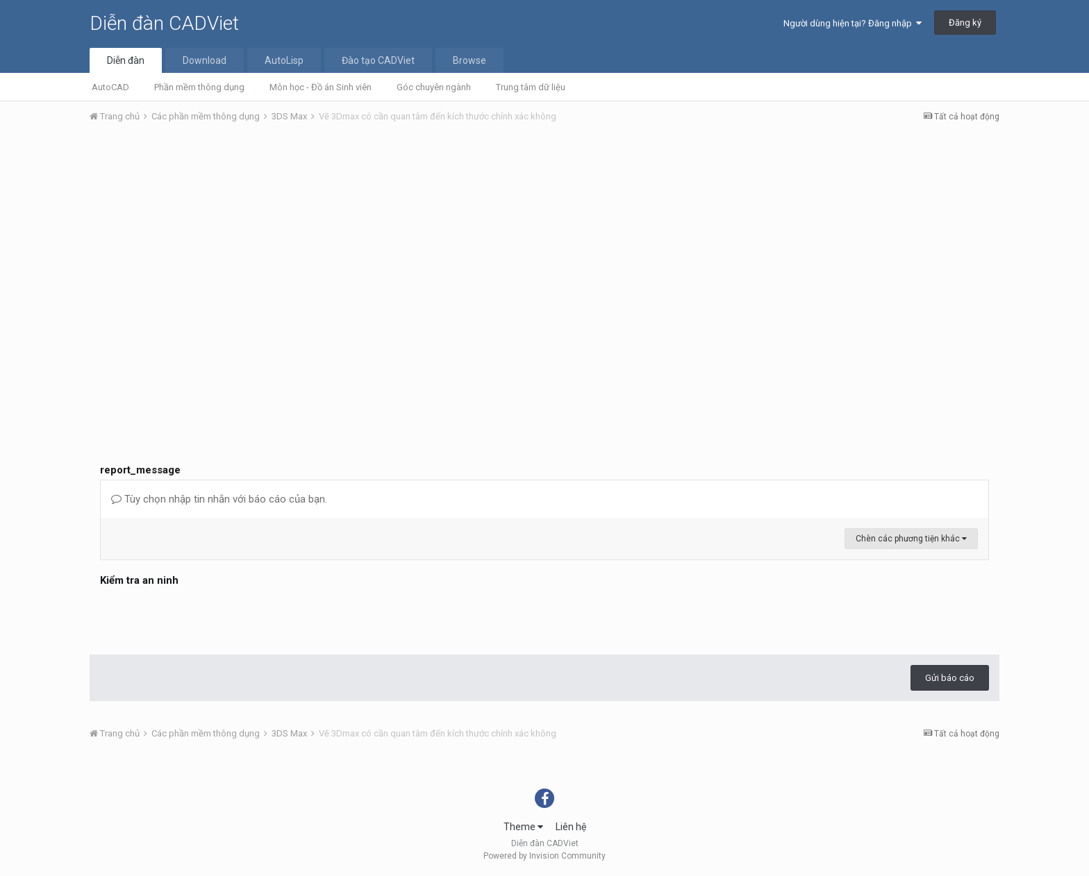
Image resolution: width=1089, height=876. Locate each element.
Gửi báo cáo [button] (949, 678)
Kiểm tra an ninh (139, 580)
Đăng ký (965, 22)
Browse (469, 60)
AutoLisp (284, 60)
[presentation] (205, 617)
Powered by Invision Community (544, 856)
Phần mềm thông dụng (199, 87)
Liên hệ (571, 826)
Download (204, 60)
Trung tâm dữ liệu (530, 87)
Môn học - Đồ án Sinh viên (320, 87)
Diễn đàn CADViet (164, 23)
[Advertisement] (544, 238)
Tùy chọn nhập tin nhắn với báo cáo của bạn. (219, 499)
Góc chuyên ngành (434, 87)
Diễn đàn (125, 60)
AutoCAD (110, 87)
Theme (523, 826)
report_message (140, 470)
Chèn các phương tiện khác (911, 539)
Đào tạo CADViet (378, 60)
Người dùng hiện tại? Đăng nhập (852, 23)
